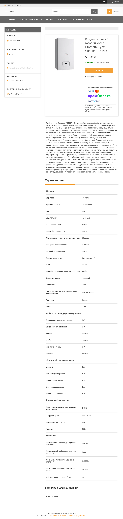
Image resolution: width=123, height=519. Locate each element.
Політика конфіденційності (76, 515)
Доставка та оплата (82, 19)
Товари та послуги (29, 19)
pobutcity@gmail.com (17, 94)
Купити (99, 70)
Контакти (62, 19)
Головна (11, 19)
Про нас (49, 19)
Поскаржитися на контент (57, 515)
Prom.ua (73, 513)
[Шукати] (94, 11)
